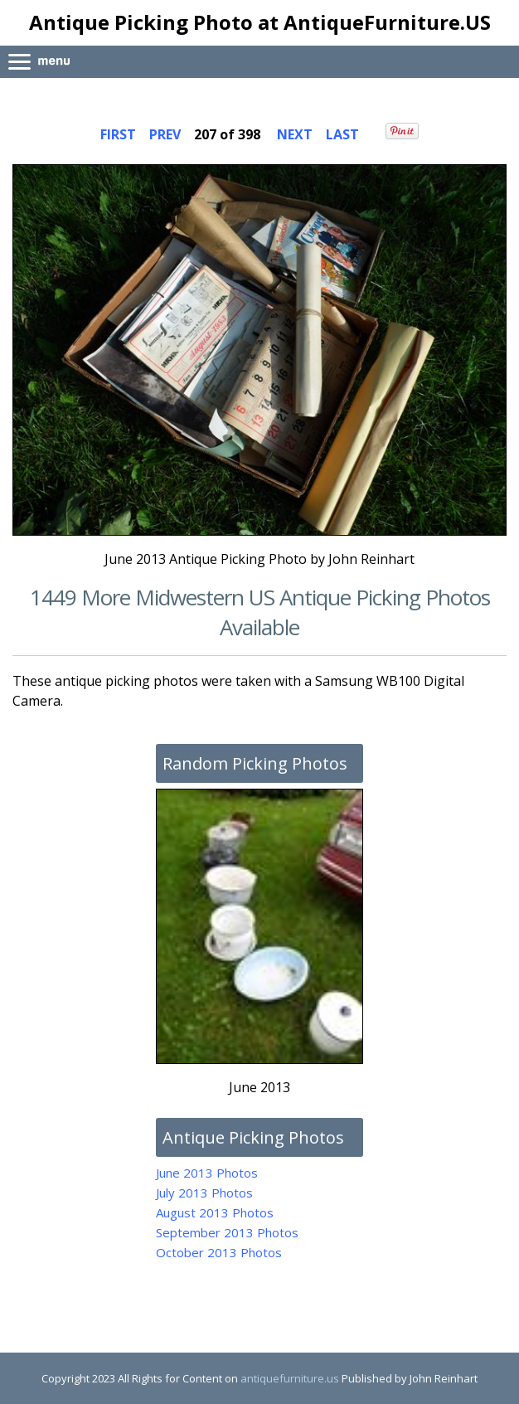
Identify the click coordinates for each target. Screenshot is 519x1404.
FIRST (118, 134)
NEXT (295, 134)
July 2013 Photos (204, 1192)
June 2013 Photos (207, 1172)
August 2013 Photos (215, 1212)
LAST (342, 134)
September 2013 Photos (227, 1232)
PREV (165, 134)
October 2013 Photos (219, 1252)
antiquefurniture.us (289, 1378)
